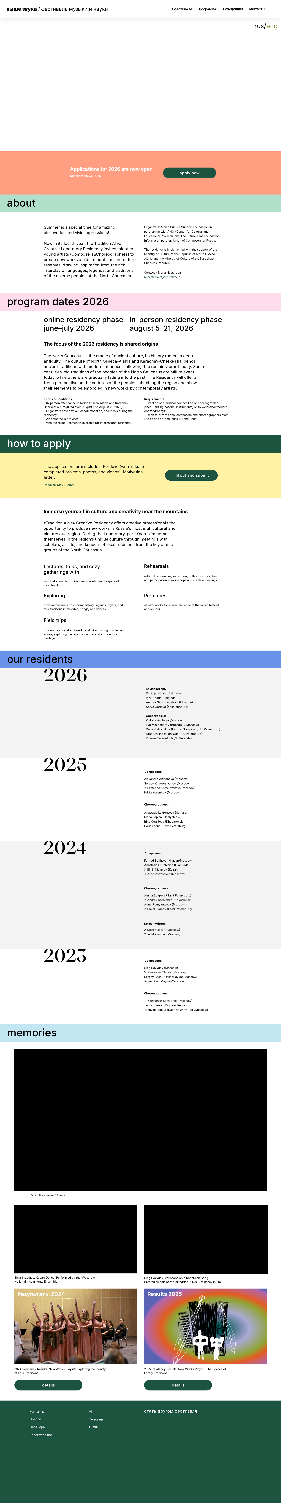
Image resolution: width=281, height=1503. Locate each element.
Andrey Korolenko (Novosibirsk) (169, 900)
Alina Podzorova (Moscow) (166, 874)
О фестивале (181, 9)
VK (91, 1411)
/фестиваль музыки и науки (57, 9)
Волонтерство (40, 1435)
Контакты (257, 9)
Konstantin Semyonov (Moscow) (170, 1001)
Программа (206, 9)
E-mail (93, 1427)
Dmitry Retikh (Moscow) (163, 930)
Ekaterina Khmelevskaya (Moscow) (171, 788)
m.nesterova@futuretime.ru (163, 277)
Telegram (96, 1419)
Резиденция (233, 9)
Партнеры (37, 1427)
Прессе (35, 1419)
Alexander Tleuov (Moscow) (166, 972)
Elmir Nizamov (157, 869)
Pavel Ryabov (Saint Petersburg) (169, 909)
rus (259, 26)
